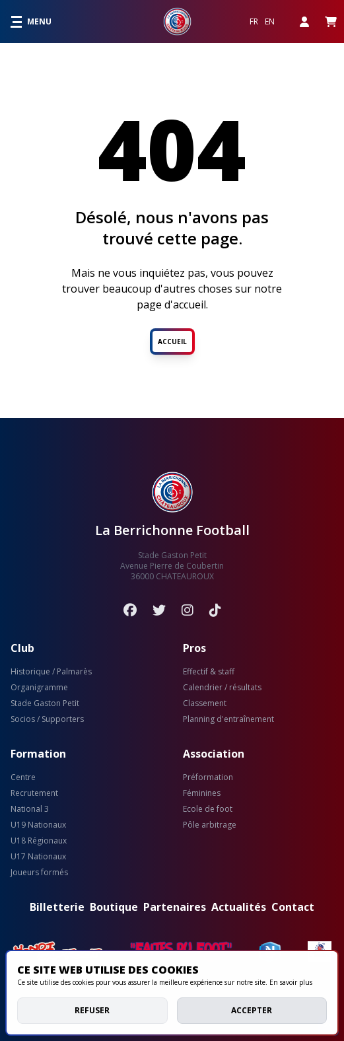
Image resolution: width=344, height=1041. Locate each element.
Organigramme (39, 687)
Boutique (114, 907)
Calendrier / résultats (222, 687)
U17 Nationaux (38, 856)
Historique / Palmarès (51, 671)
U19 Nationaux (38, 825)
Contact (292, 907)
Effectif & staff (208, 671)
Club (22, 648)
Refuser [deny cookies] (92, 1010)
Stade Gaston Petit (45, 703)
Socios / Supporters (47, 719)
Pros (194, 648)
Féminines (202, 793)
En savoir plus (290, 982)
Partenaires (174, 907)
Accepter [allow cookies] (251, 1010)
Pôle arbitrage (209, 825)
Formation (38, 753)
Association (213, 753)
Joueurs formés (39, 872)
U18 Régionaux (39, 841)
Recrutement (34, 793)
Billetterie (57, 907)
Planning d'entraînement (228, 719)
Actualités (238, 907)
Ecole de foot (207, 809)
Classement (204, 703)
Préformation (208, 777)
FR (254, 22)
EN (270, 22)
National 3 (30, 809)
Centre (23, 777)
